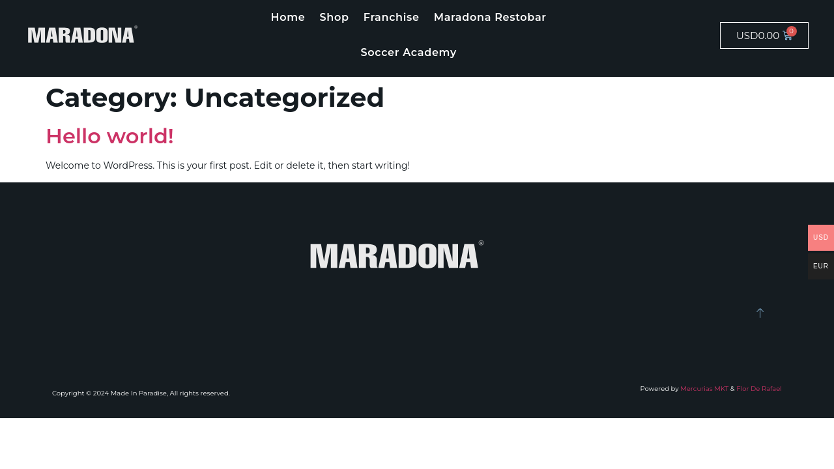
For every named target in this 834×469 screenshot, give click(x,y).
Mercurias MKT (704, 388)
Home (288, 17)
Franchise (392, 17)
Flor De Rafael (759, 388)
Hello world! (110, 136)
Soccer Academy (408, 52)
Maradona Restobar (490, 17)
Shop (334, 17)
